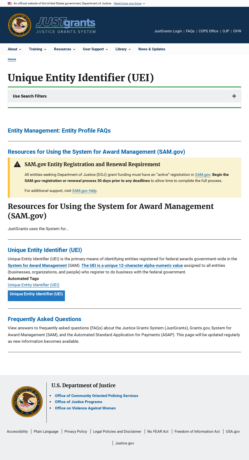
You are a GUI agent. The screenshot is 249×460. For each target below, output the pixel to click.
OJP (225, 31)
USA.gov (233, 431)
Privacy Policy (75, 431)
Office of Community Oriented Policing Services (96, 395)
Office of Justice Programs (78, 401)
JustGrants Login (168, 31)
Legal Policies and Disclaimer (117, 431)
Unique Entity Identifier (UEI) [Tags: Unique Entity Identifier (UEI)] (36, 293)
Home (12, 59)
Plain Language (46, 431)
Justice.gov (124, 443)
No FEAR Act (158, 431)
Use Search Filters (30, 96)
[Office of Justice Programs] (20, 25)
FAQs (190, 31)
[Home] (65, 25)
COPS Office (208, 31)
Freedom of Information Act (197, 431)
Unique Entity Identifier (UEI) (33, 284)
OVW (237, 31)
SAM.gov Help (84, 190)
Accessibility (17, 431)
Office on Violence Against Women (85, 408)
